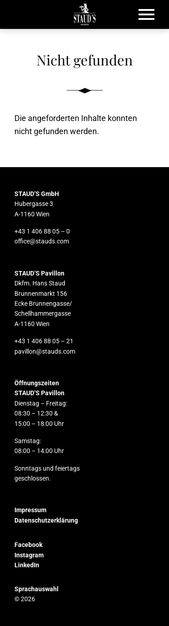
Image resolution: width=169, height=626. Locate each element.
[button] (85, 14)
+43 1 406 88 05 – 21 (43, 341)
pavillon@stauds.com (44, 351)
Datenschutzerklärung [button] (46, 520)
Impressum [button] (30, 510)
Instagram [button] (29, 555)
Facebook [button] (28, 544)
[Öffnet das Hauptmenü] (146, 14)
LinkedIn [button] (26, 565)
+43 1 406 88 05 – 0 (42, 231)
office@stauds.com (41, 241)
